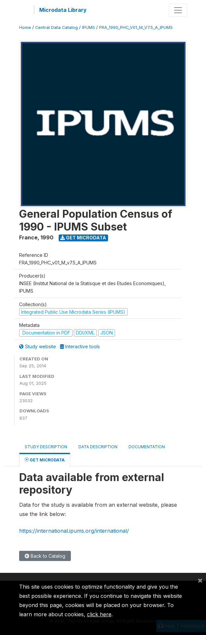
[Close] (200, 580)
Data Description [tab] (97, 446)
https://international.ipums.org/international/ (74, 530)
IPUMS (88, 27)
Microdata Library (63, 10)
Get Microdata (83, 237)
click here (99, 614)
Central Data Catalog (56, 27)
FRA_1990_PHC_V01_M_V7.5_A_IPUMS (136, 27)
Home (25, 27)
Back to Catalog (45, 556)
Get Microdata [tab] (45, 459)
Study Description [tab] (46, 446)
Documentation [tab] (147, 446)
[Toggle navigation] (178, 10)
